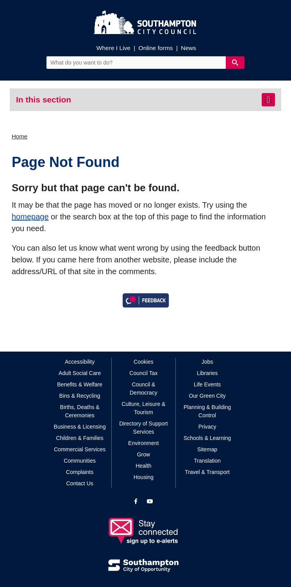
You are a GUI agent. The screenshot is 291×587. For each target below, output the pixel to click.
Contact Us (79, 483)
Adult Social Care (80, 373)
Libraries (207, 373)
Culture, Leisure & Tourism (143, 408)
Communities (80, 461)
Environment (143, 443)
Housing (144, 477)
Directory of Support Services (143, 427)
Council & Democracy (143, 388)
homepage (30, 216)
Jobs (207, 362)
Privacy (207, 427)
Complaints (79, 472)
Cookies (144, 362)
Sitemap (207, 449)
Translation (207, 461)
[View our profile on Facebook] (135, 501)
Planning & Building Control (207, 411)
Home (19, 136)
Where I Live (113, 48)
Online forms (156, 48)
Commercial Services (79, 449)
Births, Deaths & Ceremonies (80, 411)
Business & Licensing (80, 427)
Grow (143, 454)
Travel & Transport (207, 472)
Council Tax (143, 373)
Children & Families (79, 438)
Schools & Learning (207, 438)
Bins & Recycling (79, 396)
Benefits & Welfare (79, 384)
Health (143, 466)
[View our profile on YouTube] (150, 501)
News (188, 48)
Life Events (207, 384)
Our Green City (207, 396)
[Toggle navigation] (268, 99)
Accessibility (80, 362)
